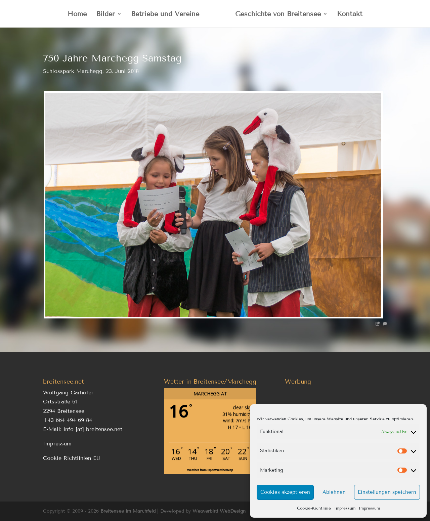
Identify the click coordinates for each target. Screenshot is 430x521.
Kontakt (349, 14)
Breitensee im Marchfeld (128, 511)
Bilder (105, 14)
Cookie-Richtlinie (314, 508)
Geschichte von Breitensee (278, 14)
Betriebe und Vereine (165, 14)
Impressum (344, 508)
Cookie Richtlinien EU (71, 458)
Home (77, 14)
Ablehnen (334, 492)
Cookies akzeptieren (285, 492)
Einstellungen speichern (387, 492)
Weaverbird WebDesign (219, 511)
